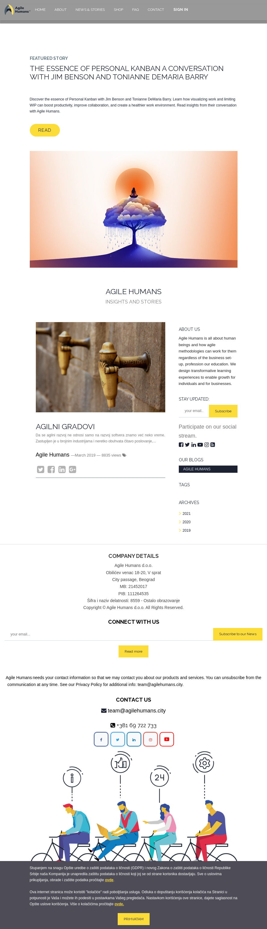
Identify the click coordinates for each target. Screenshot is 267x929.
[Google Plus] (72, 469)
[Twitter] (40, 469)
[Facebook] (51, 469)
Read (44, 130)
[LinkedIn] (62, 469)
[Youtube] (200, 444)
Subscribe (223, 411)
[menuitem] (40, 12)
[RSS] (212, 444)
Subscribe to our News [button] (237, 634)
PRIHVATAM (134, 919)
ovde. (119, 904)
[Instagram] (207, 444)
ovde (109, 880)
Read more (133, 651)
